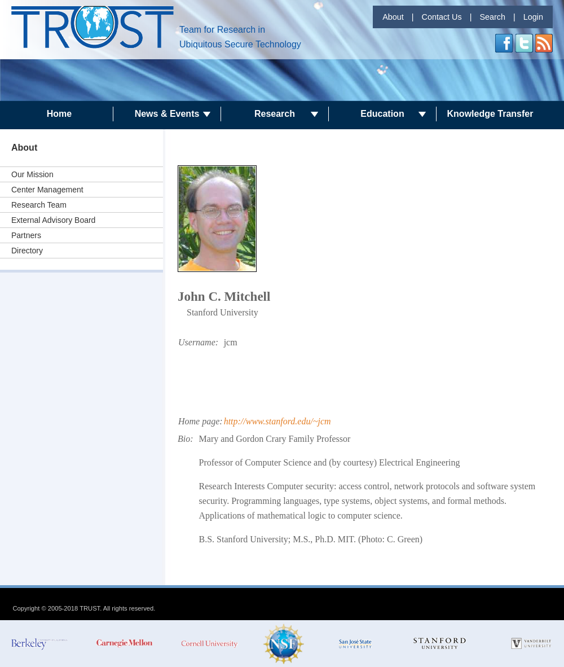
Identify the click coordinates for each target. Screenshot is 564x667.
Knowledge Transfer (490, 114)
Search (492, 16)
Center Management (47, 189)
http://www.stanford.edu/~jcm (277, 421)
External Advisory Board (53, 220)
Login (533, 16)
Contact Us (441, 16)
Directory (27, 250)
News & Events (167, 114)
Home (59, 114)
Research (274, 114)
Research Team (39, 204)
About (393, 16)
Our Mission (32, 174)
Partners (26, 235)
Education (382, 114)
